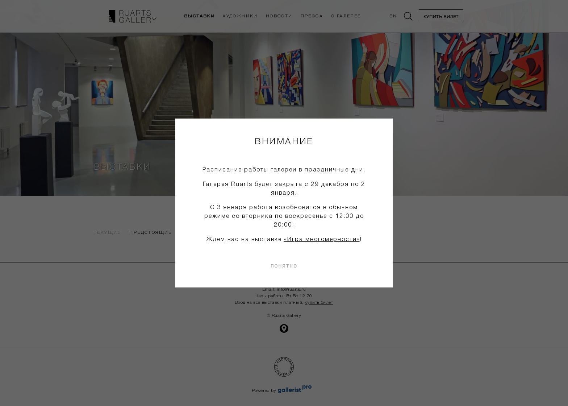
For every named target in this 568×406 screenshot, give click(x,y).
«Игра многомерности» (322, 239)
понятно (284, 265)
